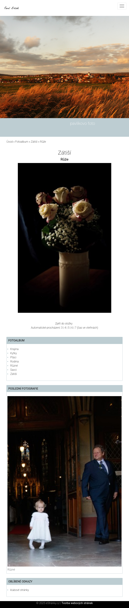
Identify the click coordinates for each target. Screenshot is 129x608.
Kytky (13, 353)
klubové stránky (19, 590)
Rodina (14, 361)
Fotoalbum (21, 141)
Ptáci (13, 357)
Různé (14, 365)
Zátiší (34, 141)
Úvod (9, 141)
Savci (13, 369)
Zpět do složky (63, 323)
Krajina (14, 349)
